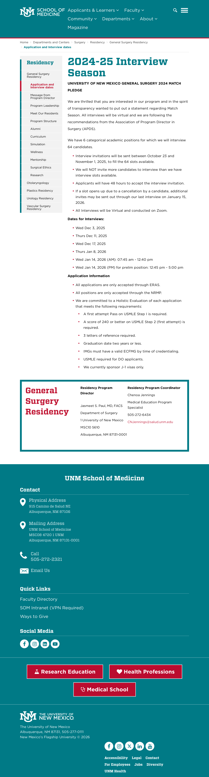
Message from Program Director (42, 96)
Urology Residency (40, 198)
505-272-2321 (46, 559)
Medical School (104, 689)
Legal (137, 758)
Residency (97, 42)
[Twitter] (129, 745)
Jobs (138, 764)
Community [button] (82, 18)
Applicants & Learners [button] (93, 10)
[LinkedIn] (44, 643)
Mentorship (38, 159)
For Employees (117, 764)
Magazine (78, 27)
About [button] (148, 18)
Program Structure (43, 121)
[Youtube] (55, 643)
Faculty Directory (38, 599)
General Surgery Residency (129, 42)
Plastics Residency (40, 190)
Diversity (155, 764)
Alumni (35, 128)
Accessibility (116, 758)
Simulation (37, 144)
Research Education (65, 671)
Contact (152, 758)
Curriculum (38, 136)
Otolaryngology (38, 183)
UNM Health (115, 771)
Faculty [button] (134, 10)
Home (24, 42)
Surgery (79, 42)
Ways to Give (34, 616)
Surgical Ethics (40, 167)
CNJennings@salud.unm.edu (150, 422)
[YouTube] (150, 746)
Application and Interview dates (47, 47)
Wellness (36, 152)
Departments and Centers (51, 42)
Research (36, 175)
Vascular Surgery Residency (39, 207)
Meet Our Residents (44, 113)
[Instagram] (34, 643)
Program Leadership (44, 105)
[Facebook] (24, 643)
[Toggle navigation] (184, 10)
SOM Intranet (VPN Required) (51, 608)
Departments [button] (118, 18)
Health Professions (146, 671)
